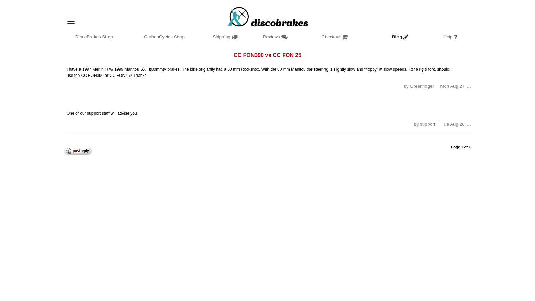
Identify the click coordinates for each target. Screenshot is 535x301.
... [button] (469, 86)
